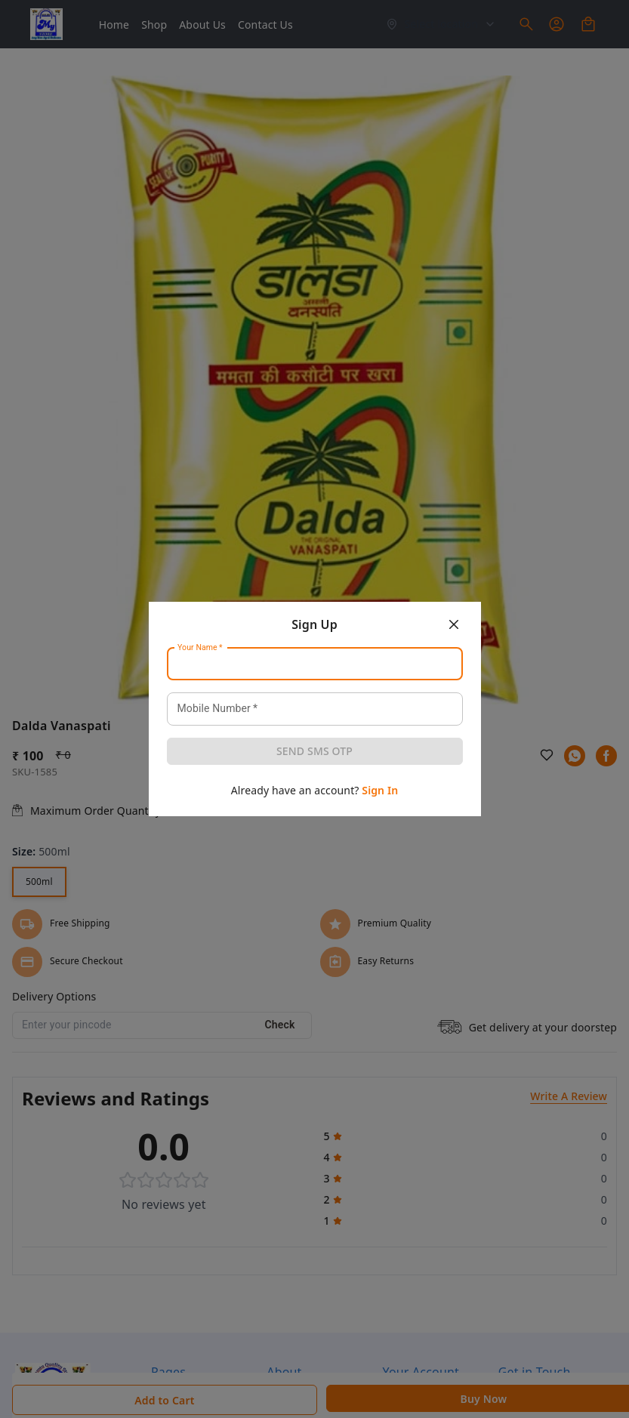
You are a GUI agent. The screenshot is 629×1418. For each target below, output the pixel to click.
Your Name (200, 647)
